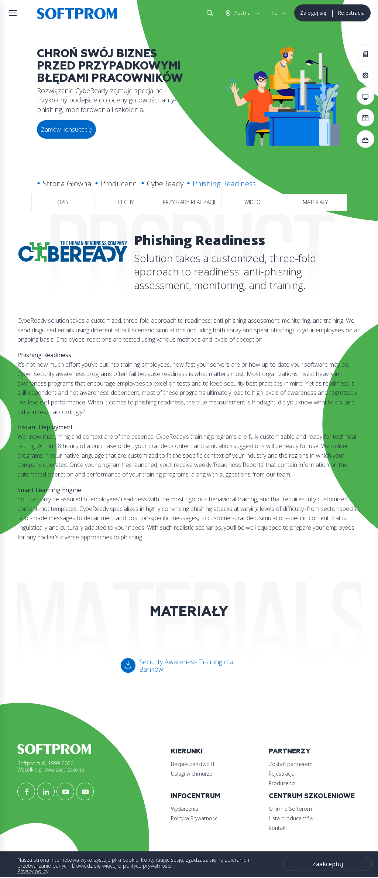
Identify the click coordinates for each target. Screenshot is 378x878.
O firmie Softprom (290, 808)
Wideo (252, 202)
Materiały (315, 202)
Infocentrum (195, 796)
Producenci (119, 184)
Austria (242, 12)
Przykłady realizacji (189, 202)
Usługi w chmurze (191, 773)
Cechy (126, 202)
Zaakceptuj (327, 864)
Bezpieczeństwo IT (193, 763)
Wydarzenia (184, 808)
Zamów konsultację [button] (66, 129)
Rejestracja (351, 12)
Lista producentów (291, 818)
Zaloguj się (313, 12)
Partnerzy (289, 751)
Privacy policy (32, 871)
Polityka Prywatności (195, 818)
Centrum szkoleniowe (312, 796)
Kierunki (187, 751)
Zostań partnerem (291, 763)
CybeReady (165, 184)
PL (274, 12)
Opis (62, 202)
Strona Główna (67, 184)
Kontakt (278, 827)
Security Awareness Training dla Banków (186, 665)
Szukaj (208, 13)
